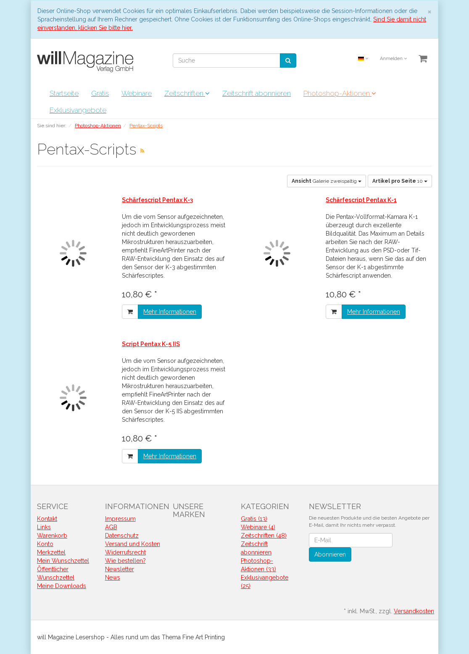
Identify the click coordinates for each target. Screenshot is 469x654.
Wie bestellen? (125, 560)
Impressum (120, 518)
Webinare (136, 93)
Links (44, 527)
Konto (45, 544)
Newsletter (119, 569)
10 (399, 181)
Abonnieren (330, 554)
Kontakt (47, 518)
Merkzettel (51, 552)
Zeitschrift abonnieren (256, 93)
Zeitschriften (187, 93)
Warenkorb (52, 535)
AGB (111, 527)
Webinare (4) (258, 527)
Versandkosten (414, 611)
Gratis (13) (254, 518)
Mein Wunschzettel (63, 560)
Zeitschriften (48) (264, 535)
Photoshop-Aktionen (339, 93)
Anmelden (393, 58)
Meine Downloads (61, 586)
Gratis (100, 93)
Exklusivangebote (78, 110)
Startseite (64, 93)
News (112, 577)
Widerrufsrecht (125, 552)
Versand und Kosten (132, 544)
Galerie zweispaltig (326, 181)
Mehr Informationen (169, 311)
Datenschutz (122, 535)
